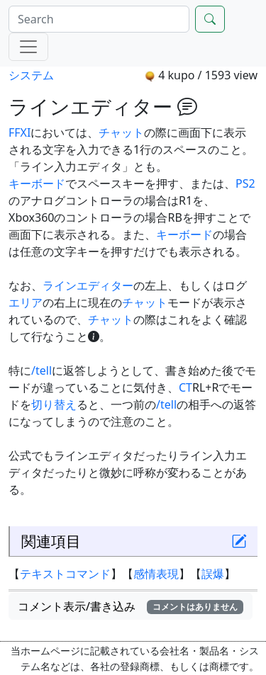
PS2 (245, 183)
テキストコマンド (65, 574)
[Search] (99, 19)
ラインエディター (88, 285)
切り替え (54, 404)
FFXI (20, 132)
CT (185, 387)
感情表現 (156, 574)
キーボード (37, 183)
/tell (41, 370)
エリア (26, 302)
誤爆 (212, 574)
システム (31, 75)
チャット (121, 132)
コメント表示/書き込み (130, 606)
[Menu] (28, 47)
